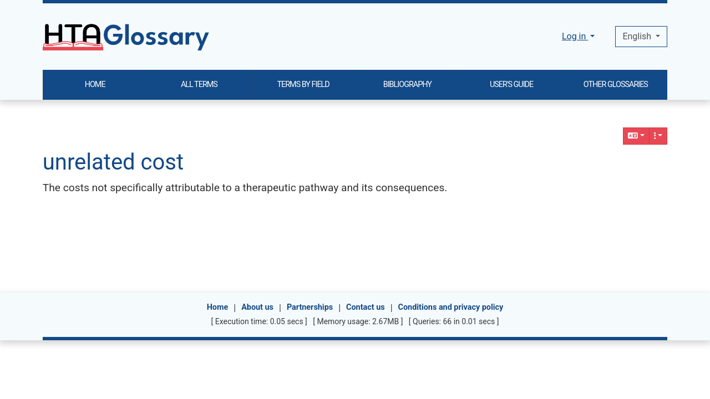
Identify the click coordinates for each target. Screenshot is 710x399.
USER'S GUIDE (511, 84)
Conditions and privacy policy (451, 307)
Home (218, 307)
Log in (575, 36)
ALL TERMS (199, 84)
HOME (95, 84)
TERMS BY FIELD (303, 84)
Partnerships (310, 307)
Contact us (365, 307)
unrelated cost (113, 162)
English (637, 36)
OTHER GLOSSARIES (616, 84)
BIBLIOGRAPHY (407, 84)
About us (257, 307)
